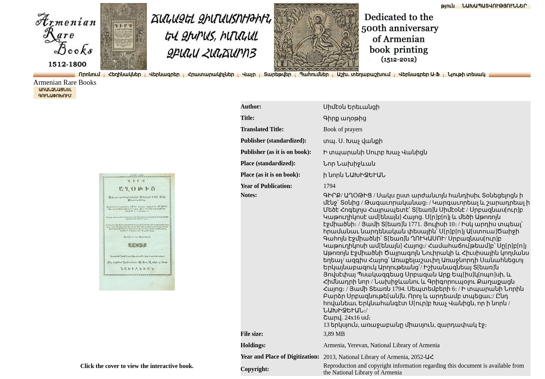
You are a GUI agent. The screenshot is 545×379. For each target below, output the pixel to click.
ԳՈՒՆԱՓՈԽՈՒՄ (55, 95)
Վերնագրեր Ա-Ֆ (419, 74)
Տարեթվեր (277, 74)
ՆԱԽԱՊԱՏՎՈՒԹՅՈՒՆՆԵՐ (494, 6)
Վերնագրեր (164, 74)
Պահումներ (314, 74)
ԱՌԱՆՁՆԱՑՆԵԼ (55, 89)
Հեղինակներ (124, 74)
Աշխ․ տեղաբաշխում (363, 74)
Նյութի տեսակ (466, 74)
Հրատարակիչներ (211, 74)
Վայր (248, 74)
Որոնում (89, 74)
